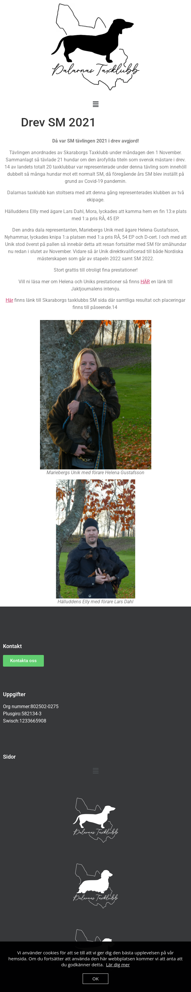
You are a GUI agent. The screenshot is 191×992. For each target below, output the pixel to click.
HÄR (145, 281)
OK (96, 979)
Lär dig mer (118, 964)
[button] (95, 104)
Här (9, 300)
